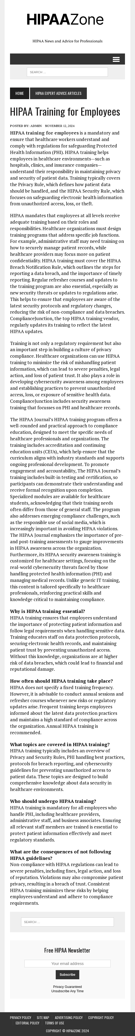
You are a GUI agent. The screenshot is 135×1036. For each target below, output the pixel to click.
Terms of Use (54, 1023)
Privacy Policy (20, 1017)
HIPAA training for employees (44, 133)
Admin (36, 126)
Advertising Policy (69, 1017)
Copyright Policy (101, 1017)
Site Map (43, 1017)
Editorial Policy (27, 1023)
